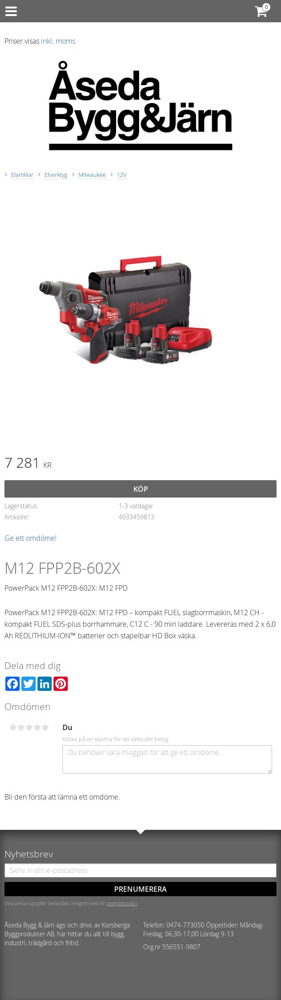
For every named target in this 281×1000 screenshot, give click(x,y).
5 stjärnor (45, 727)
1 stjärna (13, 727)
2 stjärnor (21, 727)
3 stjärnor (29, 727)
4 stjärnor (37, 727)
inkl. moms (58, 41)
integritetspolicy (122, 903)
